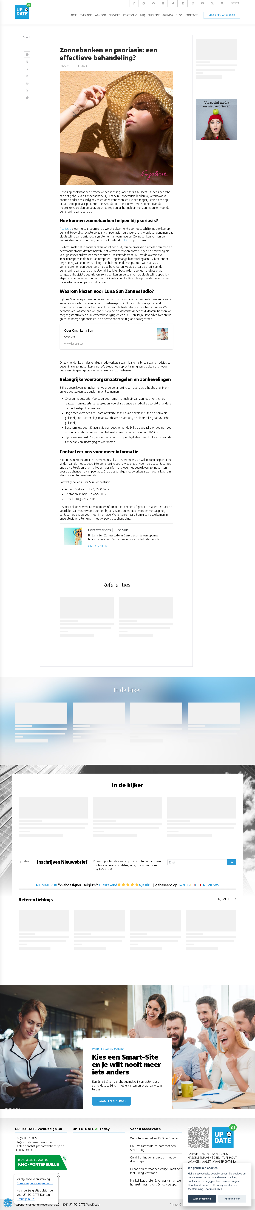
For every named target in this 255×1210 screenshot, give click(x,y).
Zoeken (235, 3)
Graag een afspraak (111, 1101)
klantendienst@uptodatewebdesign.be (39, 1146)
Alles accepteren (202, 1198)
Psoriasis (65, 228)
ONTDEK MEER (97, 546)
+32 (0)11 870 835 (25, 1138)
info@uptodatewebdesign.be (33, 1142)
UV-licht (128, 240)
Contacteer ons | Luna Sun (108, 530)
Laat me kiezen (213, 1189)
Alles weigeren (232, 1198)
